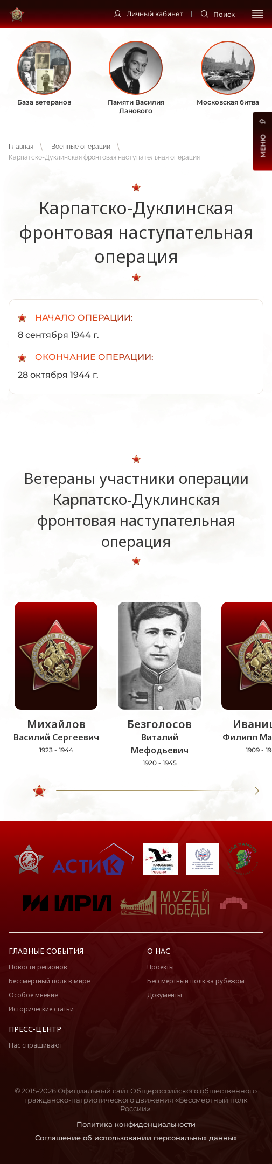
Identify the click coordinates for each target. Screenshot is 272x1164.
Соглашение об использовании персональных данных (136, 1137)
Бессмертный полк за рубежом (196, 981)
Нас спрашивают (35, 1045)
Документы (164, 995)
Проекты (160, 967)
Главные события (46, 951)
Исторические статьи (41, 1009)
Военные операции (80, 146)
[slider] (39, 791)
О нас (158, 951)
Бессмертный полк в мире (49, 981)
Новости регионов (38, 967)
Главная (21, 146)
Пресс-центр (35, 1029)
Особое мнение (33, 995)
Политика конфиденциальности (136, 1124)
